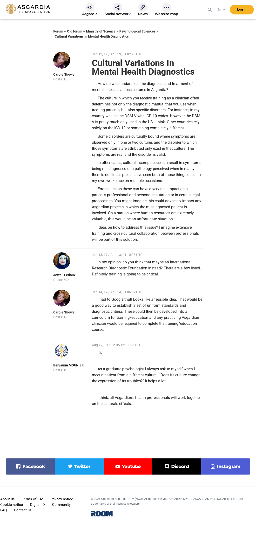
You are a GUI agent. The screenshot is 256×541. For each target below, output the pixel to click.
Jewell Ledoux (64, 275)
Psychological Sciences (137, 31)
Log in (242, 9)
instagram (228, 466)
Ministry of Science (100, 31)
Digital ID (37, 504)
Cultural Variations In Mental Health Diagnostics (92, 36)
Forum (58, 31)
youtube (131, 466)
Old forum (74, 31)
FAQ (3, 510)
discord (180, 466)
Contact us (23, 510)
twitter (82, 466)
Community (61, 504)
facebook (33, 466)
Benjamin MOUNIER (68, 365)
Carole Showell (64, 74)
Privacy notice (61, 499)
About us (7, 499)
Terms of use (32, 499)
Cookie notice (11, 504)
